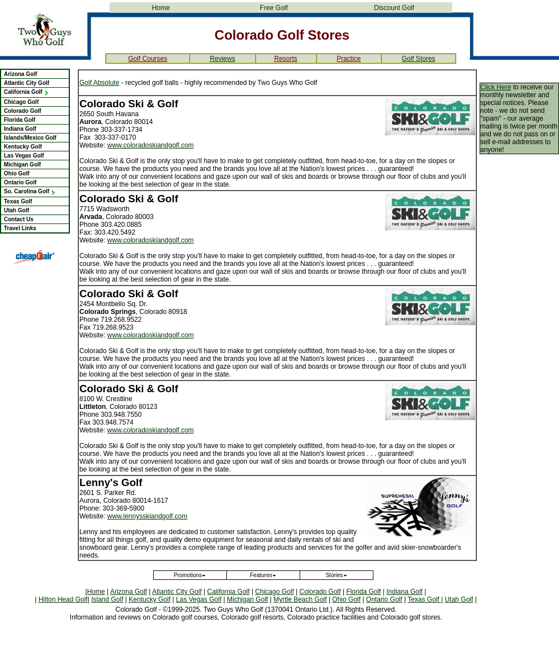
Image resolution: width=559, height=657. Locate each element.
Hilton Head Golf (63, 599)
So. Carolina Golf (30, 191)
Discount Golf (394, 8)
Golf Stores (418, 59)
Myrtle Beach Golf (299, 599)
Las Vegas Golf (24, 156)
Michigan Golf (22, 164)
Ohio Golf (17, 173)
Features (263, 575)
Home (161, 8)
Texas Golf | (425, 599)
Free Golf (274, 8)
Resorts (285, 59)
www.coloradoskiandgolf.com (150, 145)
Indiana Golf (20, 129)
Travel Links (20, 228)
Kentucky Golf (23, 147)
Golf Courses (147, 59)
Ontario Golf (20, 182)
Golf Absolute (99, 83)
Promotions (190, 575)
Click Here (495, 87)
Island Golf (107, 599)
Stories (336, 575)
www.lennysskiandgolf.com (147, 516)
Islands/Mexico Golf (30, 138)
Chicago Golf (21, 102)
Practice (349, 59)
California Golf (26, 92)
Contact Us (19, 219)
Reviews (222, 59)
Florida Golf (19, 120)
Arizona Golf (20, 74)
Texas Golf (18, 201)
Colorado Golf (22, 111)
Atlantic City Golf (26, 83)
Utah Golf (16, 210)
